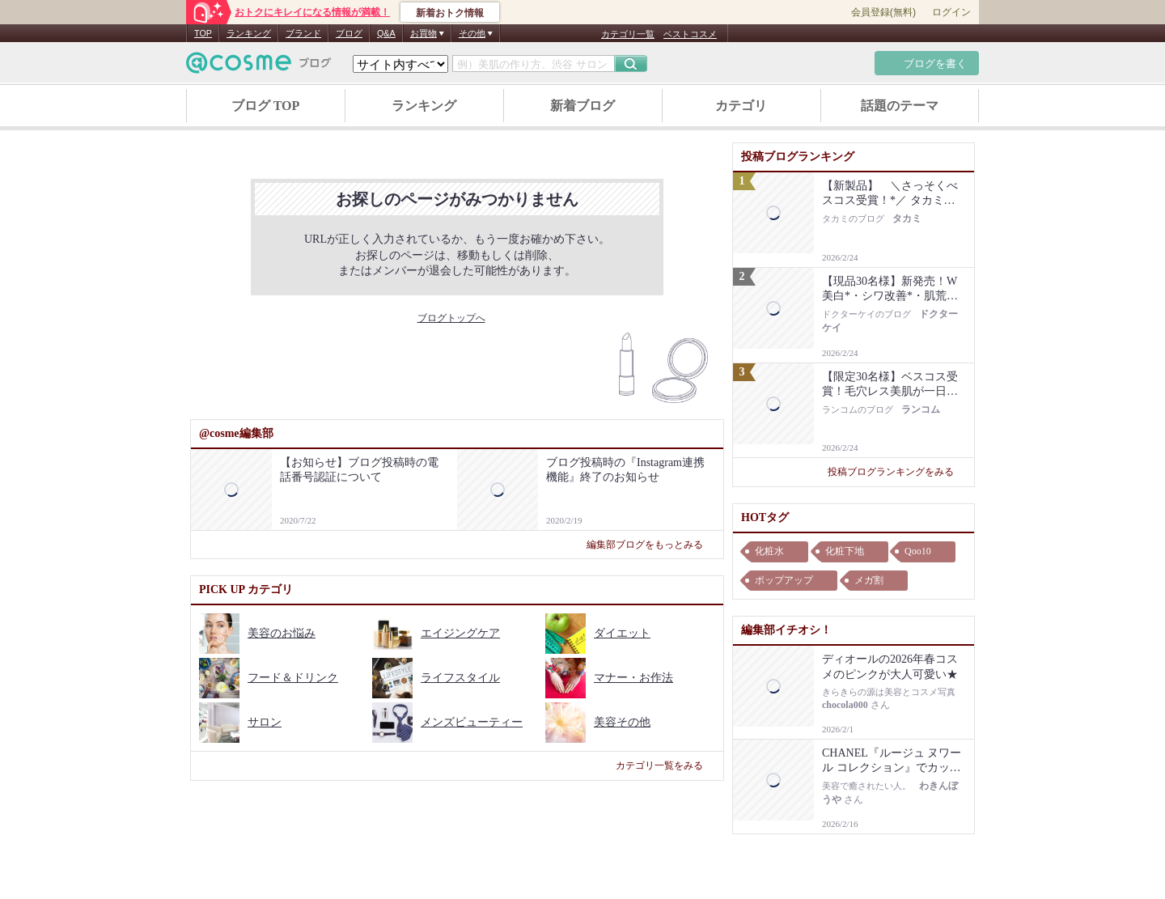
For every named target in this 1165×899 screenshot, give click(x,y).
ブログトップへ (457, 318)
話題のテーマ (899, 105)
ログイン (951, 12)
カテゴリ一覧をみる (665, 765)
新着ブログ (582, 105)
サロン (240, 722)
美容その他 (597, 722)
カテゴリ (741, 105)
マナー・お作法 (609, 678)
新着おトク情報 (450, 13)
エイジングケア (436, 633)
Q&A (386, 33)
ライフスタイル (436, 678)
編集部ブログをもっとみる (651, 544)
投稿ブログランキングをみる (897, 471)
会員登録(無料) (883, 12)
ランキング (249, 33)
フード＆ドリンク (268, 678)
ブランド (303, 33)
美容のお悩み (257, 633)
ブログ (349, 33)
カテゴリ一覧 (628, 34)
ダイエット (597, 633)
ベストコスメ (690, 34)
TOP (203, 33)
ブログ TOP (265, 105)
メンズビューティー (447, 722)
